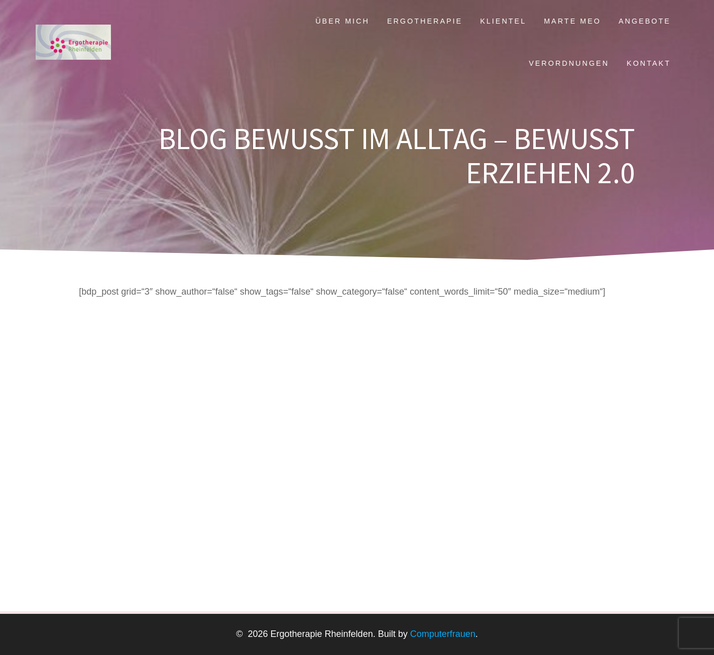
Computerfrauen (441, 634)
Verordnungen (569, 63)
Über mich (342, 21)
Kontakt (649, 63)
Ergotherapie (424, 21)
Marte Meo (572, 21)
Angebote (645, 21)
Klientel (503, 21)
